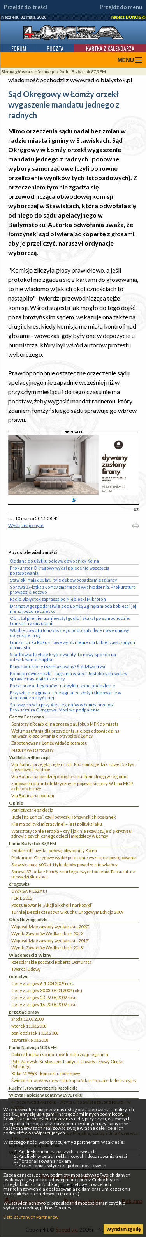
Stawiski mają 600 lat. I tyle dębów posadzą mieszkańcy (64, 864)
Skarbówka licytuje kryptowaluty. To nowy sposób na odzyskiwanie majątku (63, 657)
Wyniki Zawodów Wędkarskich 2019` (47, 933)
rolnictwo (19, 976)
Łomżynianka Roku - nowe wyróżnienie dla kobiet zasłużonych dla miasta (72, 645)
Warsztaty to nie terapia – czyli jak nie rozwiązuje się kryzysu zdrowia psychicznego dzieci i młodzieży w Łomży (71, 833)
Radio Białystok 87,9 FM (82, 71)
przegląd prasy (24, 1011)
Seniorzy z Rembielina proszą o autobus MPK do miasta (65, 723)
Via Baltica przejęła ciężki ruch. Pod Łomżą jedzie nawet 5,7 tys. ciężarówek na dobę (73, 767)
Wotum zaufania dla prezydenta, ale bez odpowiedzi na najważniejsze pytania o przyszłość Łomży (65, 733)
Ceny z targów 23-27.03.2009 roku (44, 997)
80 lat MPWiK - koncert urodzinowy (45, 1073)
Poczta (55, 48)
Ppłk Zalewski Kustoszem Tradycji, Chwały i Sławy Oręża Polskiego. (67, 1064)
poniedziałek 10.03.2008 (34, 1032)
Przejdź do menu (121, 7)
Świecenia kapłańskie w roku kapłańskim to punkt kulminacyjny (74, 1080)
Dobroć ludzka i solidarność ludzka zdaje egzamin (59, 1054)
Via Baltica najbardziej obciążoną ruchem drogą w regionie (69, 776)
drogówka (19, 884)
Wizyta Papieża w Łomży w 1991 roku (46, 1094)
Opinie (16, 802)
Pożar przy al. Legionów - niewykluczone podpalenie (62, 685)
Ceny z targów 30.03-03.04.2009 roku (46, 990)
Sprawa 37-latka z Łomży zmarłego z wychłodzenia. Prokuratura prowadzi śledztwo (73, 874)
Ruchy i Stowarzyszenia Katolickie (43, 1087)
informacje (44, 71)
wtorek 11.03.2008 (28, 1025)
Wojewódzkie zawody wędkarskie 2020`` (50, 926)
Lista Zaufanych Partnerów (30, 1217)
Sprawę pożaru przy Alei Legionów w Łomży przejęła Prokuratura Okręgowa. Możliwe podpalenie (62, 707)
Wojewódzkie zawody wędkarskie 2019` (50, 940)
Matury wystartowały (32, 749)
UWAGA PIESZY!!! (29, 891)
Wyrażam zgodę (123, 1229)
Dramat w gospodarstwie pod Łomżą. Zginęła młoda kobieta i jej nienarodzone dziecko (73, 608)
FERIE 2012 (21, 898)
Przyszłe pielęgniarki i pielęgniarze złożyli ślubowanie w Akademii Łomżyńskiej (65, 695)
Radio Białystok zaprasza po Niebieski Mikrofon (58, 599)
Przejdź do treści (25, 7)
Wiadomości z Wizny (30, 954)
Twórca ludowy (26, 969)
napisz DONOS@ (128, 17)
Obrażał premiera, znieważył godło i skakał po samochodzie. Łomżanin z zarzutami (70, 621)
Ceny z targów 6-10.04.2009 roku (42, 983)
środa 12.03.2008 (27, 1018)
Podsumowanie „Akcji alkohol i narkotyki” (52, 905)
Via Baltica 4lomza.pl (29, 757)
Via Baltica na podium (32, 795)
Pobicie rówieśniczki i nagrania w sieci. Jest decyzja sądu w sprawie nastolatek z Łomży (68, 676)
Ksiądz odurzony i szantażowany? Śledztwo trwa (57, 666)
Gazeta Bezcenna (26, 716)
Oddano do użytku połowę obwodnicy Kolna (54, 850)
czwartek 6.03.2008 (29, 1039)
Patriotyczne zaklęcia (32, 809)
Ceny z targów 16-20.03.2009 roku (44, 1004)
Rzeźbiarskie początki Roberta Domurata (51, 961)
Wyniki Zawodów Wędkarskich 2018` (47, 947)
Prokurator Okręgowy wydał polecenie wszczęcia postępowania (74, 857)
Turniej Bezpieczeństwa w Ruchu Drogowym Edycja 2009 (67, 912)
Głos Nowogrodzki (28, 919)
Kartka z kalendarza (110, 48)
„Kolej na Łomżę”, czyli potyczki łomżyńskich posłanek (63, 816)
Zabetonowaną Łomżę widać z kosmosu (49, 742)
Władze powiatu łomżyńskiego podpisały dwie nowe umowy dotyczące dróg (69, 633)
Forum (18, 48)
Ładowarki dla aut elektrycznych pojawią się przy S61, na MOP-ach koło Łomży (72, 786)
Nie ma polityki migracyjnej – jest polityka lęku (56, 823)
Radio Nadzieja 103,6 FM (33, 1047)
